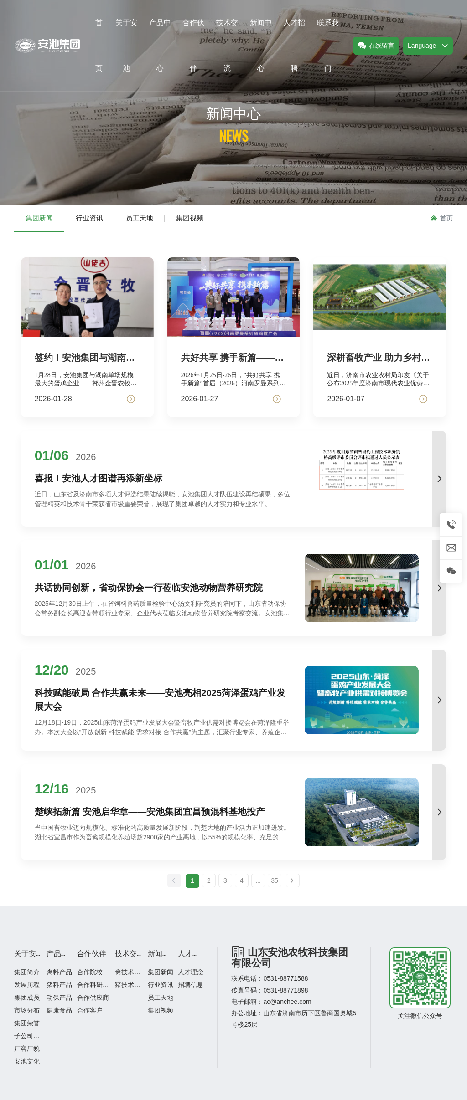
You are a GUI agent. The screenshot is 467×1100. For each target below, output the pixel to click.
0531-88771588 (285, 978)
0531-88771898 (285, 990)
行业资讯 (89, 218)
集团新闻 (39, 218)
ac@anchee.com (287, 1001)
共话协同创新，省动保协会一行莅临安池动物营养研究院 (149, 588)
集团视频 (189, 218)
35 (274, 880)
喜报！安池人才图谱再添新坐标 (98, 478)
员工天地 (139, 218)
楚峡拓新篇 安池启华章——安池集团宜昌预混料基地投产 (150, 812)
